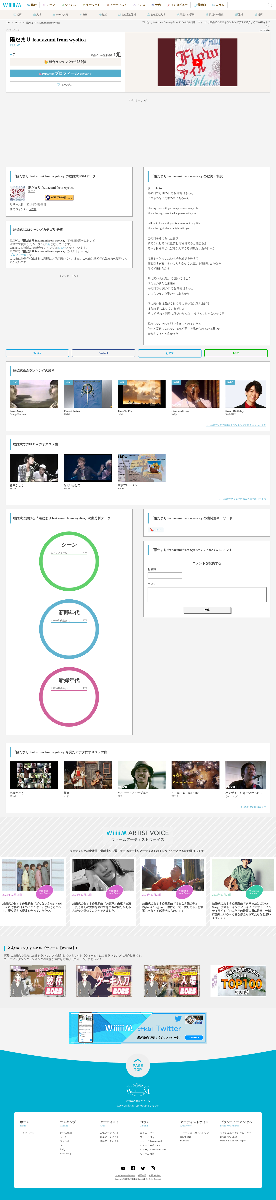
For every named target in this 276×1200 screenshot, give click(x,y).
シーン (63, 1137)
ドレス (63, 1145)
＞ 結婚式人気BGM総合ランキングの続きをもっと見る (236, 425)
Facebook (103, 353)
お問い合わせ (155, 1175)
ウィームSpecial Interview (153, 1149)
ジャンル (64, 1141)
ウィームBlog (147, 1137)
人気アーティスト (109, 1132)
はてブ (169, 353)
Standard (184, 1140)
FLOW (18, 22)
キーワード (66, 1153)
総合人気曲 (66, 1132)
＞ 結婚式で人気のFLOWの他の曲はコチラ (242, 499)
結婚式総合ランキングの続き (34, 370)
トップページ (27, 1132)
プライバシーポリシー (125, 1175)
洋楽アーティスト (109, 1141)
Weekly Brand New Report (233, 1140)
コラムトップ (147, 1132)
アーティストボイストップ (194, 1132)
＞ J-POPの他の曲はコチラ (251, 806)
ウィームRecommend (151, 1141)
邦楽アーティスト (109, 1137)
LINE (236, 353)
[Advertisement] (138, 132)
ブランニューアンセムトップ (235, 1132)
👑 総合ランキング (65, 62)
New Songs (185, 1136)
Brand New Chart (228, 1136)
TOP (8, 22)
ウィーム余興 (147, 1153)
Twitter (37, 353)
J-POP (33, 209)
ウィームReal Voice (150, 1145)
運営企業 (142, 1175)
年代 (62, 1149)
